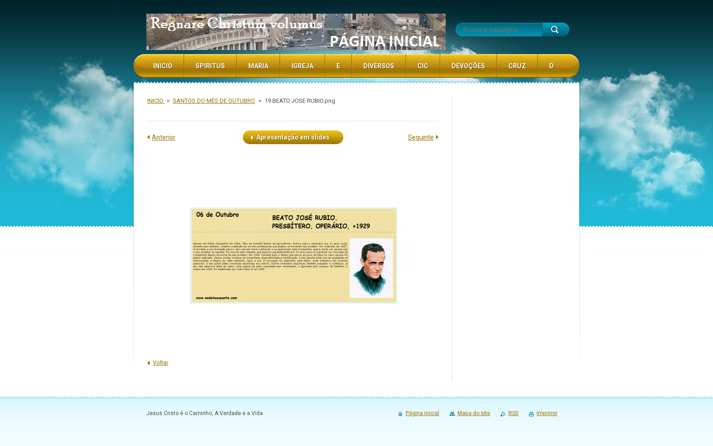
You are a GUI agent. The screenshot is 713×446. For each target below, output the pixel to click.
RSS (513, 413)
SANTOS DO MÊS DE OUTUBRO (214, 100)
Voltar (160, 362)
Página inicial (422, 413)
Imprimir (547, 413)
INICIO (156, 100)
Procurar (555, 29)
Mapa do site (473, 413)
